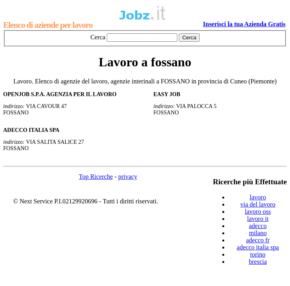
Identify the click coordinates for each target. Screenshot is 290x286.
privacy (127, 176)
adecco (257, 225)
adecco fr (258, 240)
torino (257, 254)
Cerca (97, 37)
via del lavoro (257, 204)
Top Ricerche (96, 176)
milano (257, 233)
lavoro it (257, 218)
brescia (258, 261)
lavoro (258, 197)
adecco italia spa (258, 247)
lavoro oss (258, 211)
